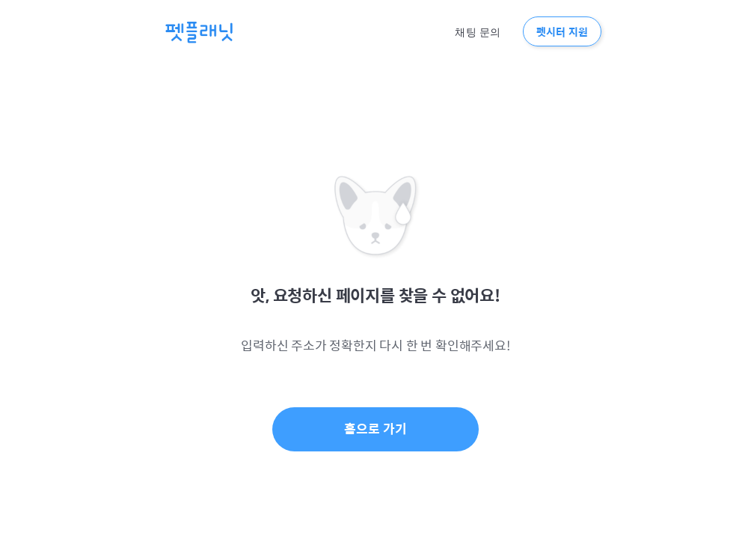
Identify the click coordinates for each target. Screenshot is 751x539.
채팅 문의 (477, 32)
